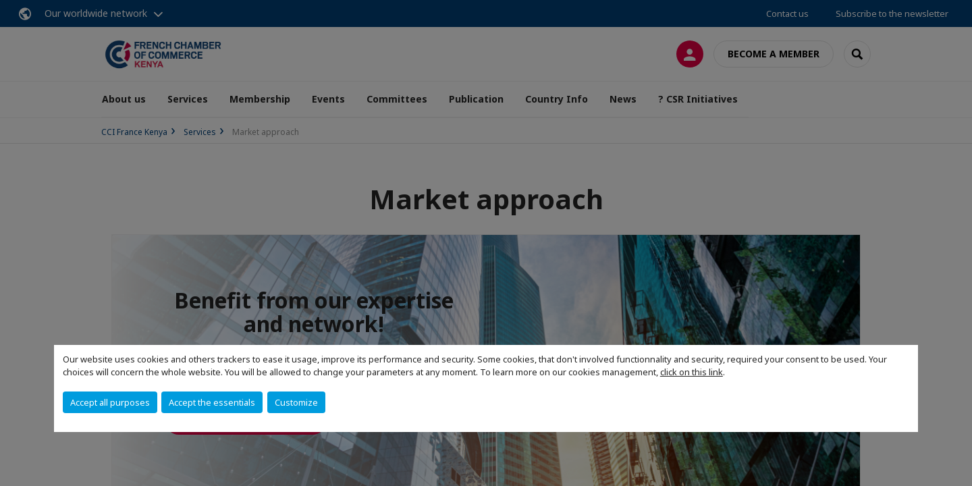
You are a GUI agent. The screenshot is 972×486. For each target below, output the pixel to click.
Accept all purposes (110, 402)
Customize (296, 402)
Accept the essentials (212, 402)
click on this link (691, 372)
